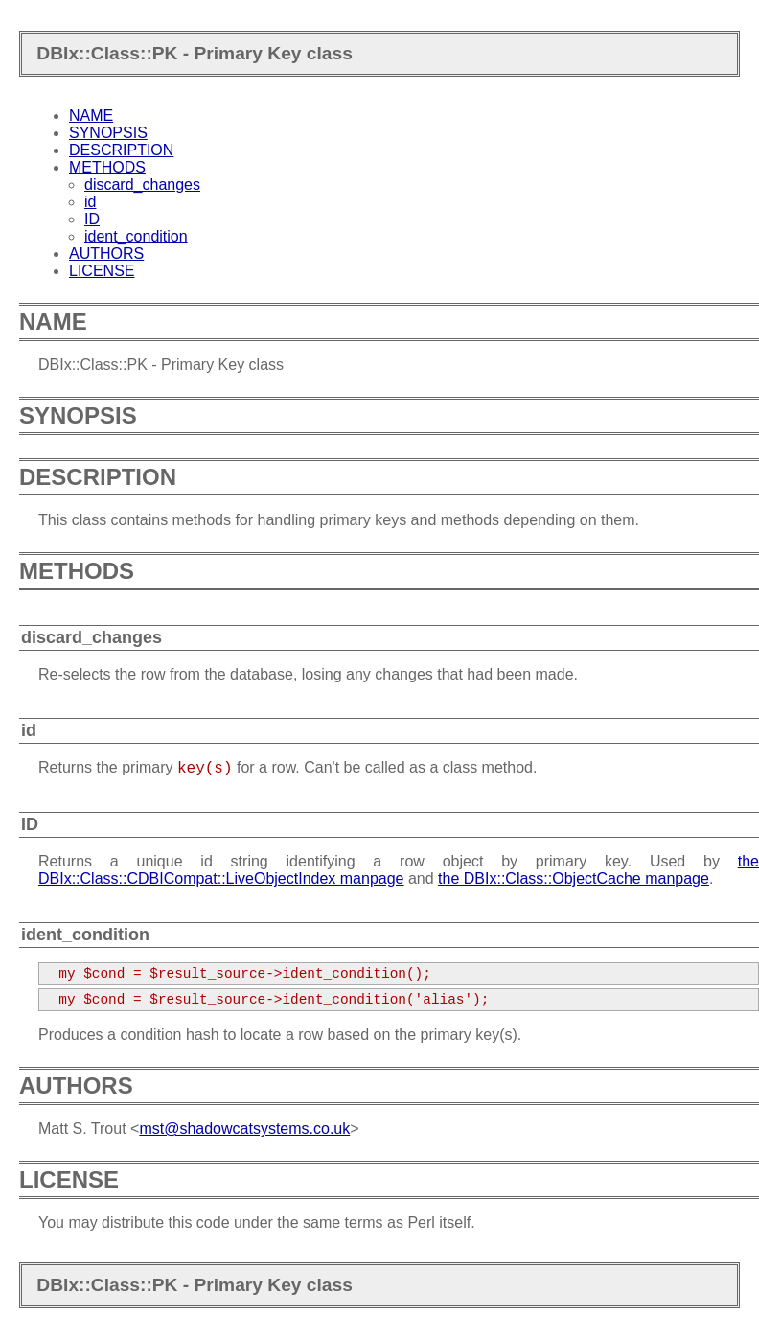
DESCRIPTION (121, 150)
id (90, 202)
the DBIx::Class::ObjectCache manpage (573, 878)
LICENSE (101, 271)
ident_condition (136, 236)
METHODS (107, 167)
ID (92, 219)
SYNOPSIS (108, 133)
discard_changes (142, 184)
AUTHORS (106, 253)
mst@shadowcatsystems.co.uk (244, 1128)
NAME (91, 115)
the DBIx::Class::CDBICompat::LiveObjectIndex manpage (398, 870)
